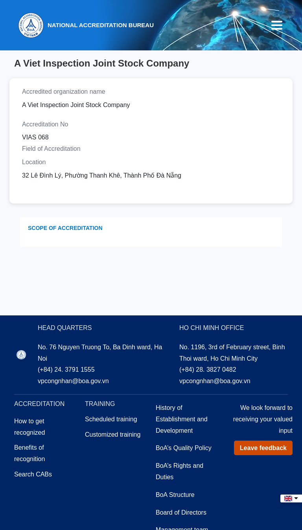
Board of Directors (181, 512)
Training (100, 403)
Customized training (112, 434)
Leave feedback (263, 448)
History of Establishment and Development (182, 419)
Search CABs (33, 474)
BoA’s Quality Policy (184, 448)
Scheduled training (111, 419)
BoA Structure (175, 494)
